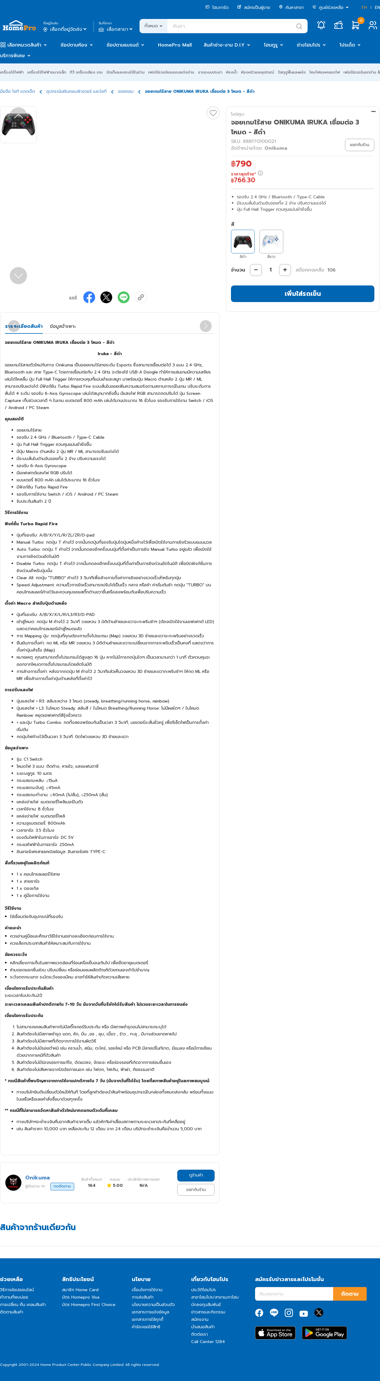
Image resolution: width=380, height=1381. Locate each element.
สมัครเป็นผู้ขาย (253, 7)
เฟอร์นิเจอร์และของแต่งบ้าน (171, 72)
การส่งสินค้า (142, 1297)
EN (377, 7)
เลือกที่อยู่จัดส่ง (65, 29)
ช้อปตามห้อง (74, 45)
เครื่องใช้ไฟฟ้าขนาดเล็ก (46, 72)
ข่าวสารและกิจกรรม (208, 1312)
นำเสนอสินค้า (203, 1327)
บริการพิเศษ (12, 55)
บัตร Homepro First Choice (88, 1305)
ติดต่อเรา (199, 1334)
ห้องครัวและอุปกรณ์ (257, 72)
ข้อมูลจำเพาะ (63, 326)
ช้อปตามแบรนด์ (123, 45)
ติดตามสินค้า (11, 1312)
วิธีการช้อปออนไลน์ (17, 1290)
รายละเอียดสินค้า (24, 326)
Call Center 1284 (208, 1342)
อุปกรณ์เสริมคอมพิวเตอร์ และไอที (76, 91)
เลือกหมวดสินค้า (24, 45)
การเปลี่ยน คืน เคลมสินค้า (23, 1305)
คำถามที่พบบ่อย (14, 1297)
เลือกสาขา (116, 29)
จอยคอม (126, 91)
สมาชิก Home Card (80, 1290)
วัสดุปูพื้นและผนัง (292, 72)
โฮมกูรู (271, 45)
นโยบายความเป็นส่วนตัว (153, 1305)
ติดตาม (350, 1294)
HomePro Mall (175, 45)
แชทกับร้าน (196, 1190)
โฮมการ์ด (217, 7)
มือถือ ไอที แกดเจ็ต (17, 91)
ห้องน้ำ (232, 72)
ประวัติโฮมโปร (203, 1290)
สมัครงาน (199, 1319)
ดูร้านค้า (196, 1175)
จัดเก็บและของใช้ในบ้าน (125, 72)
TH (364, 7)
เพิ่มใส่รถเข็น (303, 293)
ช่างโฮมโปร (308, 45)
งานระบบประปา (210, 72)
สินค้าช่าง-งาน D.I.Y (224, 45)
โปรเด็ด (347, 45)
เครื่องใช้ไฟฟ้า (12, 72)
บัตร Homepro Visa (80, 1297)
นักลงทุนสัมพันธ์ (206, 1305)
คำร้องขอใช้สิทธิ (146, 1327)
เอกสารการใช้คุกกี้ (147, 1319)
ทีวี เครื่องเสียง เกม (86, 72)
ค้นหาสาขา (291, 7)
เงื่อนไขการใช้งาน (147, 1290)
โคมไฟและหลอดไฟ (324, 72)
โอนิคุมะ (238, 114)
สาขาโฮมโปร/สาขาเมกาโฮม (215, 1297)
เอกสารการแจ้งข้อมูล (150, 1312)
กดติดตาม (62, 1186)
